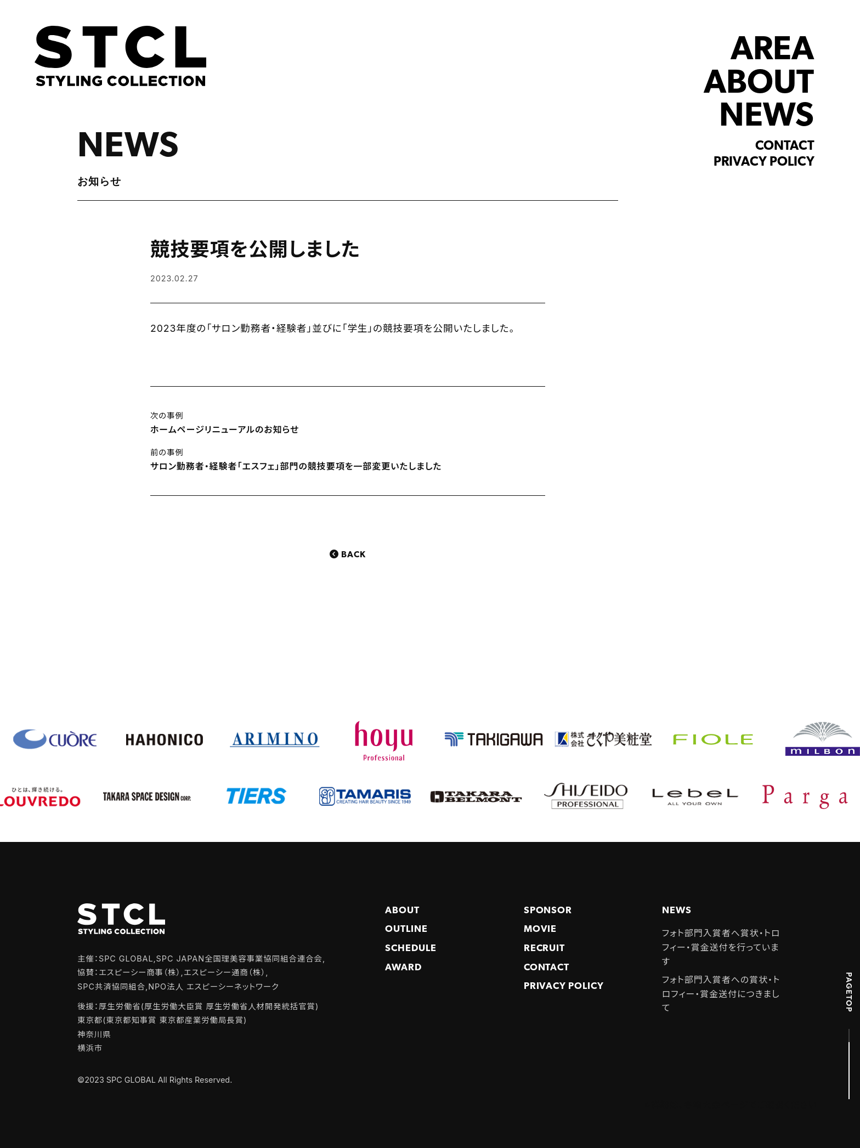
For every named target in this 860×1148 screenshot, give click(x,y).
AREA (772, 50)
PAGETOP (849, 992)
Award (403, 967)
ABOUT (759, 84)
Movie (540, 929)
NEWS (766, 117)
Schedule (411, 948)
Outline (406, 929)
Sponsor (548, 910)
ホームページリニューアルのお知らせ (224, 429)
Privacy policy (764, 162)
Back (353, 555)
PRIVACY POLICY (564, 986)
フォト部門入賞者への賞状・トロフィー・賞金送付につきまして (721, 993)
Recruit (544, 948)
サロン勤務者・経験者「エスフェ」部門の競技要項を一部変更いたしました (296, 466)
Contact (784, 146)
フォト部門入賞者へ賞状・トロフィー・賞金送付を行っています (721, 947)
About (402, 910)
